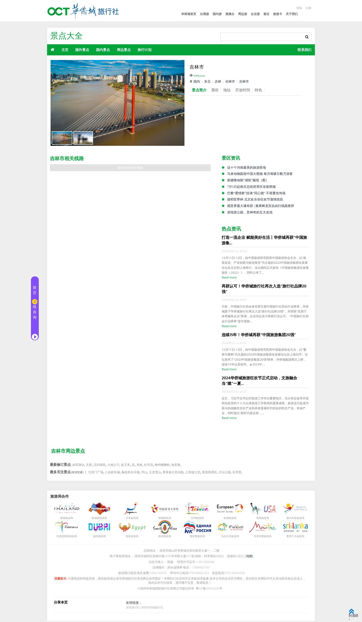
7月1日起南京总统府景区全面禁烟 (251, 187)
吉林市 (230, 81)
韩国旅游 (163, 518)
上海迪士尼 (192, 473)
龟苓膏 (175, 466)
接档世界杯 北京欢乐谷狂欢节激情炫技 (255, 200)
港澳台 (229, 14)
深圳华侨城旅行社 (152, 608)
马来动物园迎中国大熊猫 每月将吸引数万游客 (260, 174)
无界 (89, 466)
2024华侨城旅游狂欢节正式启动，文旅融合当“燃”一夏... (259, 381)
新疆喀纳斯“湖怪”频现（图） (248, 180)
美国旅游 (261, 518)
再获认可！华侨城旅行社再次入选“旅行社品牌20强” (264, 289)
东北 (207, 81)
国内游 (217, 14)
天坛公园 (225, 473)
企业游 (255, 14)
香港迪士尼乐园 (173, 473)
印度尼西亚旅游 (65, 537)
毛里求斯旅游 (261, 537)
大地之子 (113, 466)
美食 (139, 466)
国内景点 (103, 50)
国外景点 (82, 50)
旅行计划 (144, 50)
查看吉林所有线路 (130, 168)
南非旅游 (163, 537)
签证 (266, 14)
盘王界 (125, 466)
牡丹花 (148, 466)
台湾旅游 (196, 518)
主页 (64, 50)
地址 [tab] (229, 90)
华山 (144, 473)
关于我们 (292, 14)
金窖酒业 (78, 466)
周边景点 (124, 50)
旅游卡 (277, 14)
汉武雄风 (100, 466)
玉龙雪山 (155, 473)
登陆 (299, 8)
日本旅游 (131, 518)
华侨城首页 (188, 14)
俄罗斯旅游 (196, 537)
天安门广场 (95, 473)
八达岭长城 (112, 473)
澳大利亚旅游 (294, 518)
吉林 (218, 81)
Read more (229, 278)
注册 (308, 8)
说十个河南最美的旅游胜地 (246, 167)
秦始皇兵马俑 (130, 473)
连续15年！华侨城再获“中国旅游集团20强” (259, 335)
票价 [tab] (216, 90)
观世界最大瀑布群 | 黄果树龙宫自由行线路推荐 (260, 206)
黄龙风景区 (209, 473)
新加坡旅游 (98, 518)
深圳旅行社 (133, 608)
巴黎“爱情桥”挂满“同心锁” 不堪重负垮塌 (256, 193)
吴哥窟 (236, 473)
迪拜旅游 (98, 537)
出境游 (204, 14)
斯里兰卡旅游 (294, 537)
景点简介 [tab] (200, 90)
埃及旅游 (131, 537)
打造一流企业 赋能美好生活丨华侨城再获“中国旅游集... (264, 241)
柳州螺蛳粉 (162, 466)
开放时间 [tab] (245, 90)
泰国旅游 (65, 518)
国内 (196, 81)
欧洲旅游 (229, 518)
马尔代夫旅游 (228, 537)
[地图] (249, 557)
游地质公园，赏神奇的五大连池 (249, 213)
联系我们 (304, 50)
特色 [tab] (262, 90)
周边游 (242, 14)
